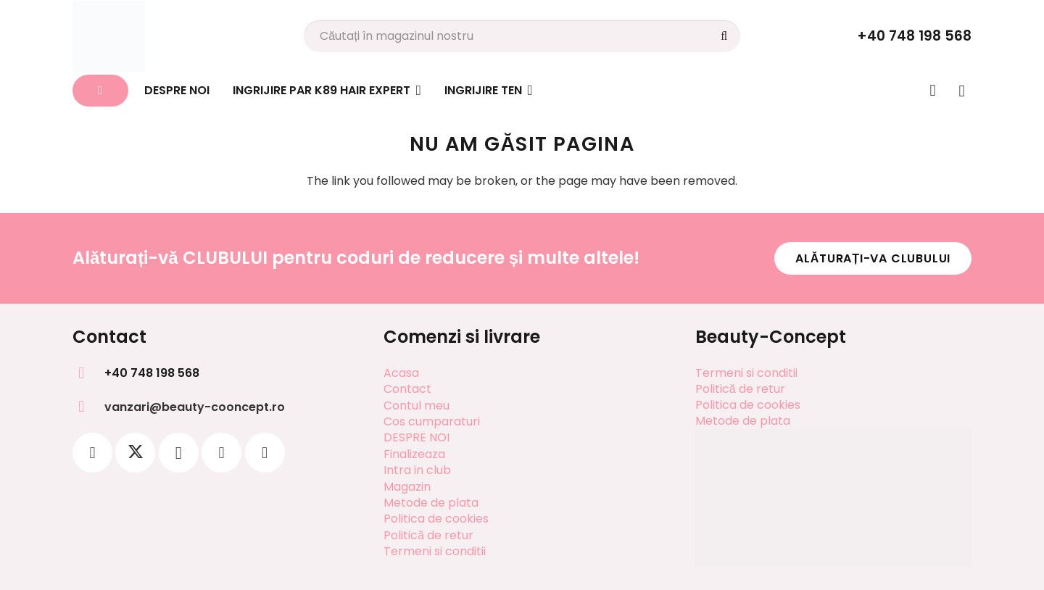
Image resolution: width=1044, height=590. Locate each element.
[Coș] (961, 90)
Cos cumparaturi (432, 421)
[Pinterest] (221, 453)
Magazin (407, 486)
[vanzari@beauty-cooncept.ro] (88, 407)
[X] (135, 453)
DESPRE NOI (417, 437)
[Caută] (724, 36)
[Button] (100, 91)
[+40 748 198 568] (88, 373)
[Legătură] (933, 89)
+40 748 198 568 (151, 373)
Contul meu (417, 405)
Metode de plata (431, 502)
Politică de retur (428, 535)
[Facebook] (92, 453)
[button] (415, 90)
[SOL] (833, 533)
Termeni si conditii (435, 551)
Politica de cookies (436, 518)
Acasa (401, 373)
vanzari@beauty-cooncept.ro (194, 407)
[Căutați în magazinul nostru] (522, 36)
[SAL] (833, 464)
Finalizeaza (414, 454)
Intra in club (417, 470)
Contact (407, 389)
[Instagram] (179, 453)
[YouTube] (265, 453)
